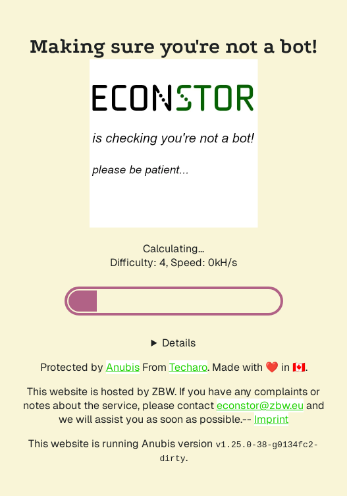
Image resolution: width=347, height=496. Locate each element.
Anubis (123, 367)
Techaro (188, 367)
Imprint (271, 419)
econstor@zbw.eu (260, 405)
